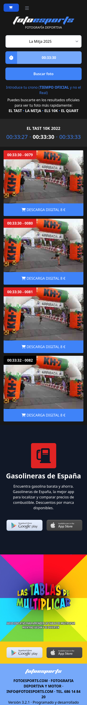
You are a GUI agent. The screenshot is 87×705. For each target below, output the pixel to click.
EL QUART (69, 110)
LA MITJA (33, 110)
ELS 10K (51, 110)
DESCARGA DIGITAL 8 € (43, 209)
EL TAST (15, 110)
